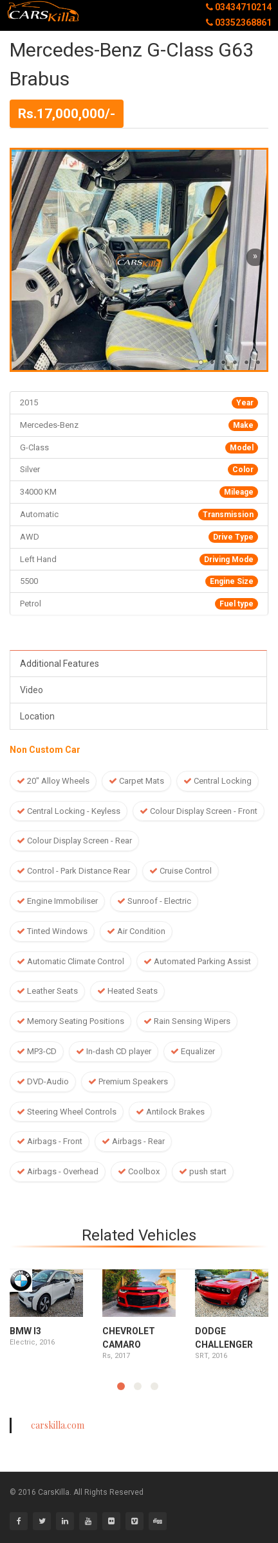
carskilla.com (57, 1425)
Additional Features (59, 663)
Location (37, 716)
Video (31, 690)
